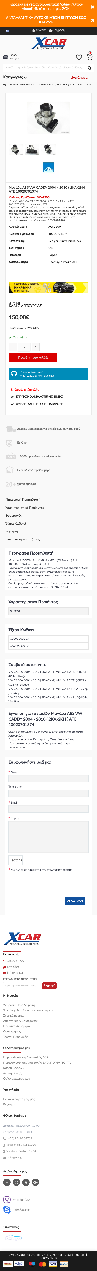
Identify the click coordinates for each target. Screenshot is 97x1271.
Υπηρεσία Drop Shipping (19, 1005)
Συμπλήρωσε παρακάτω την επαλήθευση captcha (41, 870)
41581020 (29, 1145)
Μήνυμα (16, 818)
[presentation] (40, 880)
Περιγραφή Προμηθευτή (22, 499)
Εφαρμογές (13, 515)
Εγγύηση (11, 531)
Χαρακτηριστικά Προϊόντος (24, 507)
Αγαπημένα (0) (12, 1073)
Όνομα (15, 772)
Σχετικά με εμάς (13, 1015)
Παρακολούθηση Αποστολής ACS (25, 1057)
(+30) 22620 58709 (31, 375)
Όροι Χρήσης (12, 1031)
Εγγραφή (49, 985)
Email (14, 802)
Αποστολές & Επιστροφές (20, 1021)
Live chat (49, 375)
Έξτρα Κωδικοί (15, 523)
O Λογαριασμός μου (16, 1078)
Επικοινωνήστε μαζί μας (22, 539)
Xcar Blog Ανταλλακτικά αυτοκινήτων (28, 1010)
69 (20, 1145)
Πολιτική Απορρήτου (17, 1026)
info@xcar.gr (15, 972)
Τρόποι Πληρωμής (15, 1036)
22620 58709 (15, 961)
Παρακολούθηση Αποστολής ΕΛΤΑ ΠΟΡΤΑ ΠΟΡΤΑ (37, 1062)
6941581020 (16, 1200)
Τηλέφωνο (15, 786)
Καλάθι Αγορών (13, 1068)
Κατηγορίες (15, 77)
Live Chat (13, 966)
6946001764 (27, 1151)
